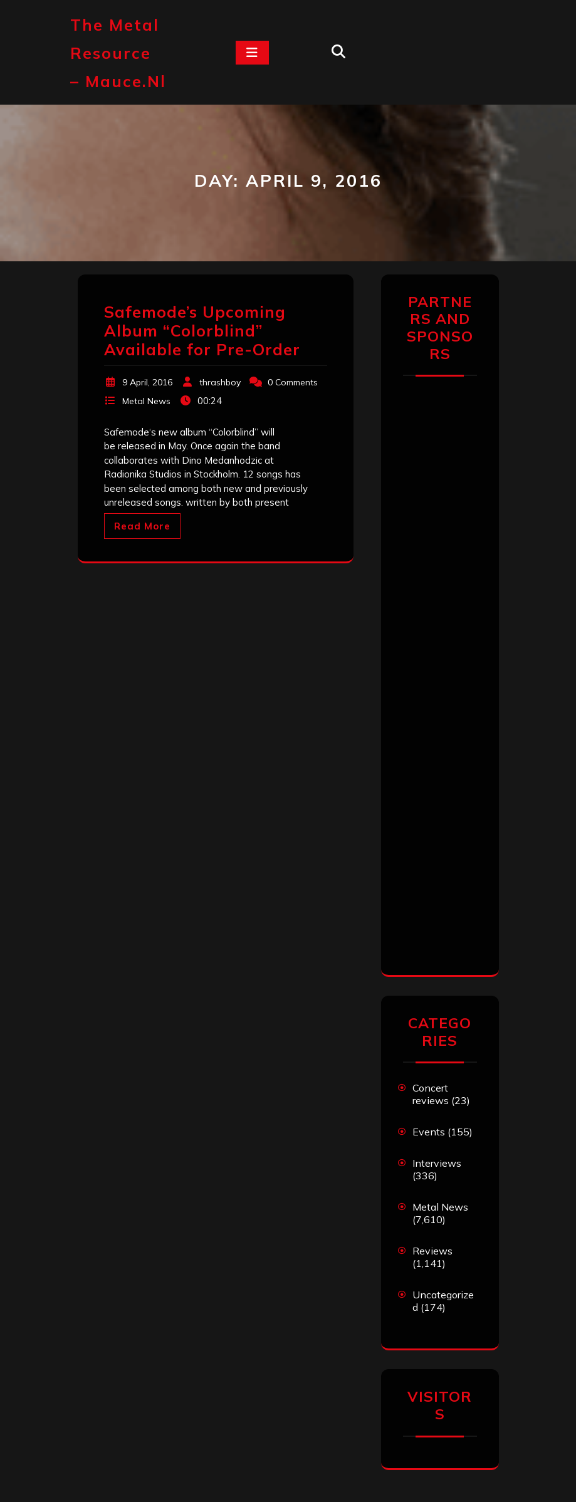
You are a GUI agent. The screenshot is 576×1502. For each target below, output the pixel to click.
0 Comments (293, 382)
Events (428, 1131)
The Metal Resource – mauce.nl (118, 53)
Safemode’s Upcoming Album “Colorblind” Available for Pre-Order (202, 330)
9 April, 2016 (147, 382)
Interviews (436, 1163)
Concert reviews (430, 1094)
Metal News (146, 401)
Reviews (432, 1250)
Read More (142, 526)
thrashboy (220, 382)
